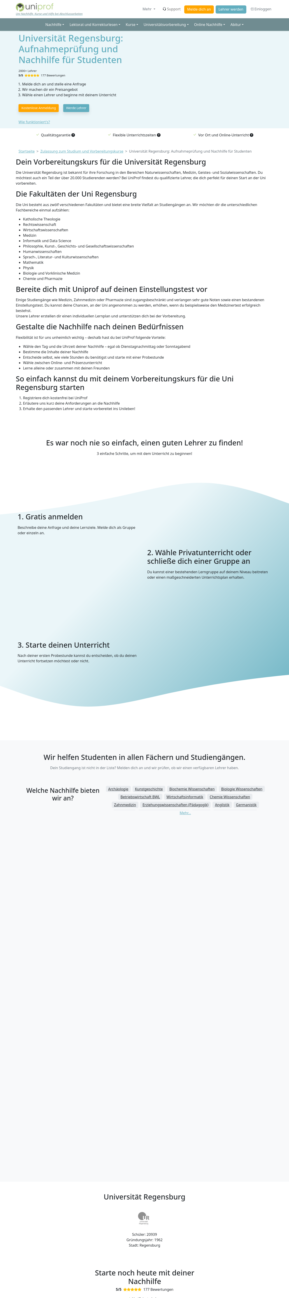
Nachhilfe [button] (53, 24)
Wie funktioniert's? (34, 121)
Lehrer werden (231, 9)
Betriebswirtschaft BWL (140, 796)
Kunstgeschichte (149, 789)
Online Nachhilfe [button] (208, 24)
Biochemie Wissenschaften (192, 789)
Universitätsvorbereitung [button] (165, 24)
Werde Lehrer (76, 108)
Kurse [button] (130, 24)
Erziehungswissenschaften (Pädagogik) (175, 804)
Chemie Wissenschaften (230, 796)
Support (172, 9)
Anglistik (222, 804)
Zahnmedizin (125, 804)
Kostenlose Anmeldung (38, 108)
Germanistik (246, 804)
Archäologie (118, 789)
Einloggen (260, 9)
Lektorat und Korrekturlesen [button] (93, 24)
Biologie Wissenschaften (241, 789)
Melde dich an (199, 9)
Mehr (147, 9)
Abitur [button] (236, 24)
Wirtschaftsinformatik (184, 796)
